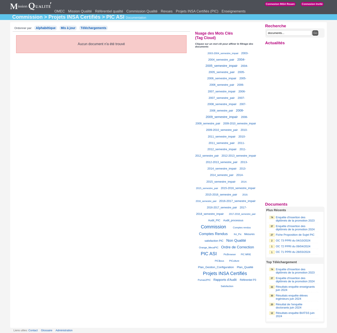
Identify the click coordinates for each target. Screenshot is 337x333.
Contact (33, 330)
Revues (167, 11)
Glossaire (46, 330)
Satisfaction (227, 286)
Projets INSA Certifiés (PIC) (197, 11)
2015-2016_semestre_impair (238, 188)
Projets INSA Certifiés (225, 273)
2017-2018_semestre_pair (242, 214)
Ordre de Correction (237, 247)
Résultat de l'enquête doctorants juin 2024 (289, 306)
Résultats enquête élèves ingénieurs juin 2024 (292, 297)
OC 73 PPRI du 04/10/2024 (293, 240)
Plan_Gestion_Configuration (216, 267)
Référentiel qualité (109, 11)
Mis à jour (68, 28)
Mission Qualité (80, 11)
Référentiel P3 (248, 279)
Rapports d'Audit (225, 279)
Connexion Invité (312, 4)
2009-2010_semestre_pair (222, 129)
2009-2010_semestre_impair (239, 123)
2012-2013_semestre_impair (239, 155)
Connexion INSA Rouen (280, 4)
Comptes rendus (242, 227)
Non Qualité (236, 240)
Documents (276, 204)
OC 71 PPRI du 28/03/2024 (293, 252)
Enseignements (234, 11)
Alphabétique (45, 28)
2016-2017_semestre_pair (222, 207)
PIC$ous (219, 261)
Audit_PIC (214, 220)
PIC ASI (209, 253)
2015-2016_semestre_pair (221, 194)
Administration (63, 330)
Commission (213, 226)
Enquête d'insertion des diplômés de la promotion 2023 (295, 219)
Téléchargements (93, 28)
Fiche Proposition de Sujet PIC (295, 234)
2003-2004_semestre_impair (223, 53)
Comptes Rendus (213, 234)
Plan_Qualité (245, 267)
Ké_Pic (238, 234)
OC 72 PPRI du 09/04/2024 (293, 246)
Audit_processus (233, 220)
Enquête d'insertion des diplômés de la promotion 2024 (295, 228)
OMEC (59, 11)
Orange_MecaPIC (209, 247)
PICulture (234, 261)
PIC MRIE (246, 254)
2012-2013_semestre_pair (222, 162)
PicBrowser (230, 254)
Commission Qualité (142, 11)
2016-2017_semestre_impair (237, 201)
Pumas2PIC (204, 280)
